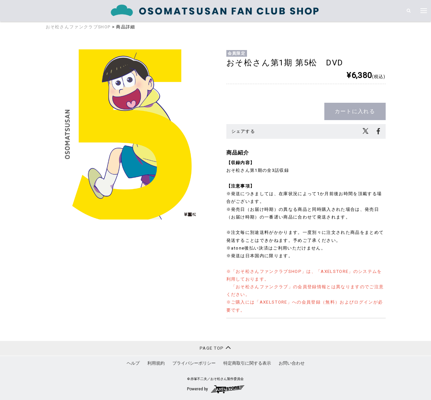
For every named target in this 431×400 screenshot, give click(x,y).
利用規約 (156, 363)
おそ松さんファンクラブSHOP (78, 26)
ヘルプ (133, 363)
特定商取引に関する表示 (247, 363)
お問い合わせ (292, 363)
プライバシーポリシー (194, 363)
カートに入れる (355, 111)
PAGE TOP (215, 347)
